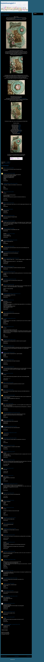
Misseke (4, 352)
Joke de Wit (5, 517)
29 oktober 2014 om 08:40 (11, 173)
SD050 (19, 128)
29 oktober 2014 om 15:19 (10, 352)
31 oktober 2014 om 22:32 (11, 611)
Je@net (4, 246)
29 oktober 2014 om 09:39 (10, 228)
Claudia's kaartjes (6, 183)
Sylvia (4, 507)
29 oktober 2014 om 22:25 (13, 483)
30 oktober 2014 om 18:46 (11, 559)
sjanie (4, 191)
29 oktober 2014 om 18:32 (9, 382)
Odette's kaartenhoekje (7, 258)
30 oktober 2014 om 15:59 (11, 551)
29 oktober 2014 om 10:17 (15, 258)
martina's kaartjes (6, 483)
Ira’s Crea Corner (6, 399)
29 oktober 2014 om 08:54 (13, 183)
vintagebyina (5, 528)
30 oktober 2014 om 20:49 (10, 583)
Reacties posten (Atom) (18, 659)
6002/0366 (18, 132)
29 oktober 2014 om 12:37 (12, 318)
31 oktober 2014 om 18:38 (9, 590)
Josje (4, 590)
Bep (4, 373)
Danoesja (4, 451)
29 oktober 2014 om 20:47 (10, 468)
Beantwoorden (5, 170)
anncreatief (5, 559)
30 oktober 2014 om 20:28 (9, 570)
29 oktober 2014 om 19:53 (13, 426)
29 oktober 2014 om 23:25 (10, 507)
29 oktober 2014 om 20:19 (11, 451)
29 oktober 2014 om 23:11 (10, 500)
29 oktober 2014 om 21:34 (9, 475)
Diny (4, 403)
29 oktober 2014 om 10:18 (10, 266)
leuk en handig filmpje (23, 98)
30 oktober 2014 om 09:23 (12, 528)
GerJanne (5, 173)
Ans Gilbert (5, 318)
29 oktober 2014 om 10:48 (10, 284)
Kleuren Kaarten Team (18, 18)
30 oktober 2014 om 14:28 (11, 542)
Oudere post (29, 656)
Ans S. (4, 359)
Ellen (4, 389)
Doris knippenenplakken (7, 624)
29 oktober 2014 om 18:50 (11, 395)
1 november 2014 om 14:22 (16, 624)
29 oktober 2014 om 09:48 (11, 233)
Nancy (4, 326)
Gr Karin (4, 428)
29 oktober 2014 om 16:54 (9, 373)
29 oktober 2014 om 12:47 (10, 326)
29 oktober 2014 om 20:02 (13, 432)
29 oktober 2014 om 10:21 (11, 271)
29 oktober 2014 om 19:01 (9, 403)
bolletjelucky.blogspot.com (7, 293)
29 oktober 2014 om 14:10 (11, 339)
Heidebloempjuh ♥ (8, 3)
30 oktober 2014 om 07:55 (11, 517)
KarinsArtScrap (5, 426)
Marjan (4, 266)
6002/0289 (19, 131)
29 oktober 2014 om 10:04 (15, 251)
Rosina (4, 284)
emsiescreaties (5, 432)
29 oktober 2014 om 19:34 (16, 412)
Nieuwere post (4, 656)
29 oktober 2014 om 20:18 (11, 445)
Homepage (17, 656)
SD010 (19, 127)
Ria (3, 209)
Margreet (4, 445)
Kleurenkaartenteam (7, 163)
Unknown (4, 395)
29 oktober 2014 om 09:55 (10, 246)
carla (4, 475)
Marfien (4, 228)
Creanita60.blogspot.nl (7, 251)
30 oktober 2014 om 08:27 (10, 523)
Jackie (4, 523)
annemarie (5, 551)
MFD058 (20, 129)
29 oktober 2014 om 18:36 (9, 389)
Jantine (4, 500)
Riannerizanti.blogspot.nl (7, 412)
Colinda (4, 583)
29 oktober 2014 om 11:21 (16, 293)
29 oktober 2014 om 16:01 (10, 359)
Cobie (4, 468)
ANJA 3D (4, 603)
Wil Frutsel (5, 271)
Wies (4, 570)
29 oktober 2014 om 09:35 (9, 209)
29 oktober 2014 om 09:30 (10, 191)
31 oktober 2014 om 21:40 (11, 603)
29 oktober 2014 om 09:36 (10, 215)
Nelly (4, 382)
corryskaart (5, 339)
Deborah (4, 215)
